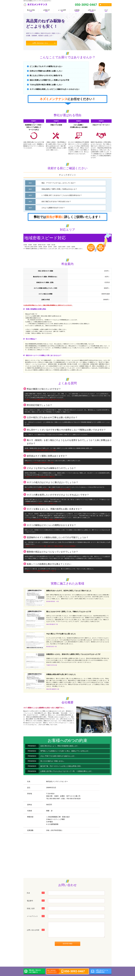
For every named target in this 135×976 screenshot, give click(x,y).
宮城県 (30, 244)
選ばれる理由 (31, 10)
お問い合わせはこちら (43, 43)
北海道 (25, 244)
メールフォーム (105, 4)
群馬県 (39, 244)
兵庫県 (63, 246)
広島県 (68, 246)
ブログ (106, 10)
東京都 (53, 244)
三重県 (55, 246)
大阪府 (59, 246)
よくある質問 (62, 10)
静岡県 (40, 246)
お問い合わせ (92, 10)
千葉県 (48, 244)
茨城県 (35, 244)
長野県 (35, 246)
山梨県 (31, 246)
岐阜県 (50, 246)
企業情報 (76, 10)
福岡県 (73, 246)
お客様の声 (46, 10)
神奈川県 (27, 246)
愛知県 (45, 246)
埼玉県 (43, 244)
